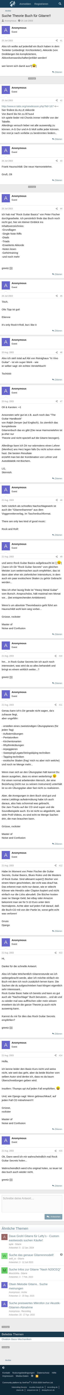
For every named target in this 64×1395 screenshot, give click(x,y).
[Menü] (5, 4)
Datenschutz (43, 1372)
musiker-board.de (36, 1387)
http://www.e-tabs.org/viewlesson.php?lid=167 (28, 106)
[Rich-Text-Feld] (32, 1203)
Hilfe (54, 1372)
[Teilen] (56, 41)
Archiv (24, 1292)
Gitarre (18, 1244)
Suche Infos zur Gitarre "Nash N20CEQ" (35, 1269)
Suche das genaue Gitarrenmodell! (31, 1255)
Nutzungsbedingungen (23, 1372)
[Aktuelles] (53, 4)
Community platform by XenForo (27, 1383)
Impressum (7, 1376)
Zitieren (58, 72)
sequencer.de (32, 1390)
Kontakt (6, 1372)
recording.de (52, 1387)
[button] (3, 1367)
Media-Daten (22, 1376)
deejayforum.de (48, 1390)
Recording (26, 1311)
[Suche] (60, 4)
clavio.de (20, 1390)
